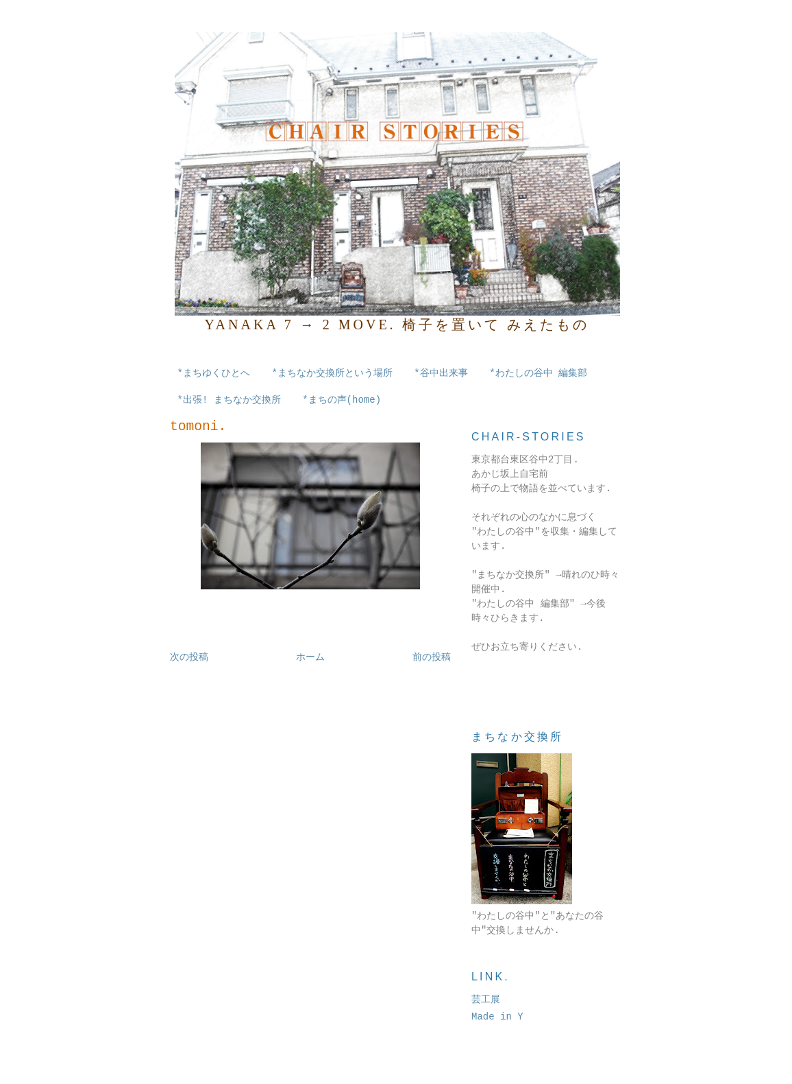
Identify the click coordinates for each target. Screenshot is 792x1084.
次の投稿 (189, 657)
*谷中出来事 (440, 373)
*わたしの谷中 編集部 (538, 373)
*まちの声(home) (341, 399)
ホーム (310, 657)
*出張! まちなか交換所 (229, 399)
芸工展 (485, 999)
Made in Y (497, 1016)
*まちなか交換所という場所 (331, 373)
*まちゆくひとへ (213, 373)
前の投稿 (431, 657)
